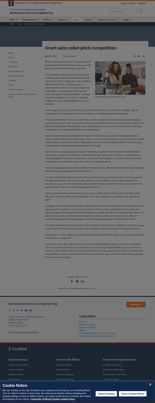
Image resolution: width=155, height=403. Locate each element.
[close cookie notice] (150, 384)
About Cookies (106, 393)
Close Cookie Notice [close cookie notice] (132, 393)
